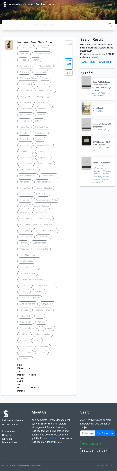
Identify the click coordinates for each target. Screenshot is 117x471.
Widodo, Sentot (26, 164)
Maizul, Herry (44, 237)
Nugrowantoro (25, 157)
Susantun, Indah (39, 243)
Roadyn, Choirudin (41, 206)
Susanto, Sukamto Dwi (29, 328)
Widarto (37, 340)
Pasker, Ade (24, 127)
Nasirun (36, 60)
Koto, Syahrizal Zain (27, 176)
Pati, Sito (41, 322)
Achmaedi (24, 206)
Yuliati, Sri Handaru (42, 334)
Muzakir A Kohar (26, 261)
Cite (69, 73)
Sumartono (24, 133)
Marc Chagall (97, 108)
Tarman (45, 78)
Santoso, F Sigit (26, 237)
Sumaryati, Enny (44, 218)
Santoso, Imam (26, 103)
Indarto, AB (24, 212)
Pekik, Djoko (43, 103)
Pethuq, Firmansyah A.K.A (45, 231)
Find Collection (105, 433)
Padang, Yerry (25, 96)
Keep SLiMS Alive (93, 444)
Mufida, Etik (24, 231)
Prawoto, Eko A (26, 218)
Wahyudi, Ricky (47, 304)
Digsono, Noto (25, 139)
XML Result (88, 61)
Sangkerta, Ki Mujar (27, 273)
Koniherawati (42, 182)
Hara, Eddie (43, 48)
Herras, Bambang (44, 145)
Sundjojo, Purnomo (27, 304)
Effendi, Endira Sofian (28, 225)
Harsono (23, 243)
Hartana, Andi (40, 72)
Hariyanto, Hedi (26, 84)
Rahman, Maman (49, 176)
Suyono (41, 151)
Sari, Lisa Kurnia (26, 194)
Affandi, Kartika (45, 66)
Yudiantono (43, 347)
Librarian (7, 438)
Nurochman (39, 292)
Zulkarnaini (24, 72)
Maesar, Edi (24, 121)
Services (6, 435)
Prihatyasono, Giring (28, 78)
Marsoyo (38, 121)
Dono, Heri (24, 54)
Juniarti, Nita (25, 200)
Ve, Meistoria (25, 286)
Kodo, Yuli (42, 115)
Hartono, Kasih (26, 109)
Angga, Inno (24, 249)
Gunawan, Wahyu (45, 164)
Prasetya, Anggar (44, 96)
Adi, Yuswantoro (26, 66)
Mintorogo (24, 292)
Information (8, 431)
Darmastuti (39, 212)
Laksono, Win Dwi (46, 90)
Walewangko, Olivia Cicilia (46, 200)
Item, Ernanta (25, 182)
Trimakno (23, 340)
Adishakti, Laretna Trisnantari (31, 279)
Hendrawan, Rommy (43, 310)
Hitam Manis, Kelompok (29, 255)
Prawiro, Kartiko (42, 249)
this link (52, 438)
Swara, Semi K (25, 322)
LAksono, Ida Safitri (44, 188)
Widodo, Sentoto (26, 347)
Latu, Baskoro (40, 133)
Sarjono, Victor (26, 353)
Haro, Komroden (26, 90)
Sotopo (40, 316)
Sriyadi (40, 139)
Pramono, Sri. (25, 359)
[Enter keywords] (87, 433)
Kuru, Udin (42, 353)
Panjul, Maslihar (26, 48)
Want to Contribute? (94, 451)
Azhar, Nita (43, 194)
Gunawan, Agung (45, 109)
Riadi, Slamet (43, 84)
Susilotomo (24, 334)
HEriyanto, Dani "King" (28, 170)
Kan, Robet (24, 310)
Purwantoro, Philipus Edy (30, 298)
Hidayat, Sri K (25, 316)
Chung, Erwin (48, 225)
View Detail (69, 63)
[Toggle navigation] (110, 4)
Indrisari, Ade (25, 188)
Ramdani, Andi (25, 151)
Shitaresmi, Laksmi (42, 54)
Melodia (23, 60)
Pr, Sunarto (48, 328)
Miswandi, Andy (41, 127)
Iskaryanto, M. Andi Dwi (45, 286)
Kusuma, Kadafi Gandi (28, 267)
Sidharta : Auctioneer (101, 163)
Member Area (9, 442)
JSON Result (105, 61)
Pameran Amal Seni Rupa (34, 42)
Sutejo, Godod (43, 157)
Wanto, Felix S (25, 145)
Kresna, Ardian (25, 115)
